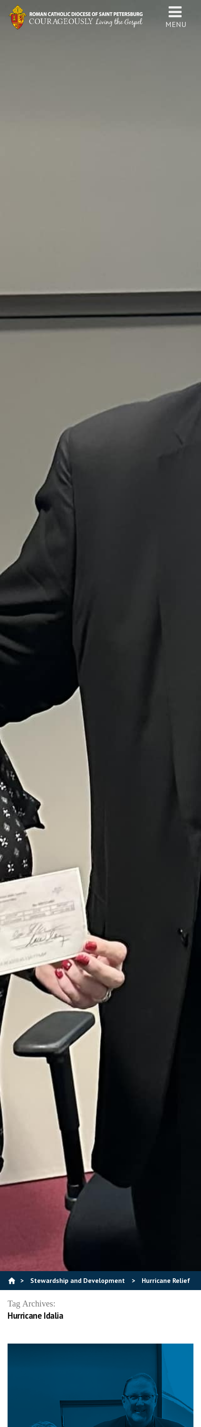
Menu (175, 16)
